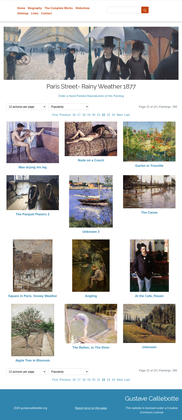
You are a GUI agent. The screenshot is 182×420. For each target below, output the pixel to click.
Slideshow (83, 8)
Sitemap (22, 13)
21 (98, 114)
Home (21, 8)
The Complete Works (59, 8)
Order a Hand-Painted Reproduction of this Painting (91, 95)
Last (127, 114)
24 (113, 114)
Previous (65, 114)
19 (88, 114)
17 (79, 114)
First (55, 114)
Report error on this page (91, 408)
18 (83, 114)
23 (108, 114)
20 (93, 114)
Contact (46, 13)
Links (35, 13)
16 (74, 114)
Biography (35, 8)
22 (103, 114)
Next (120, 114)
